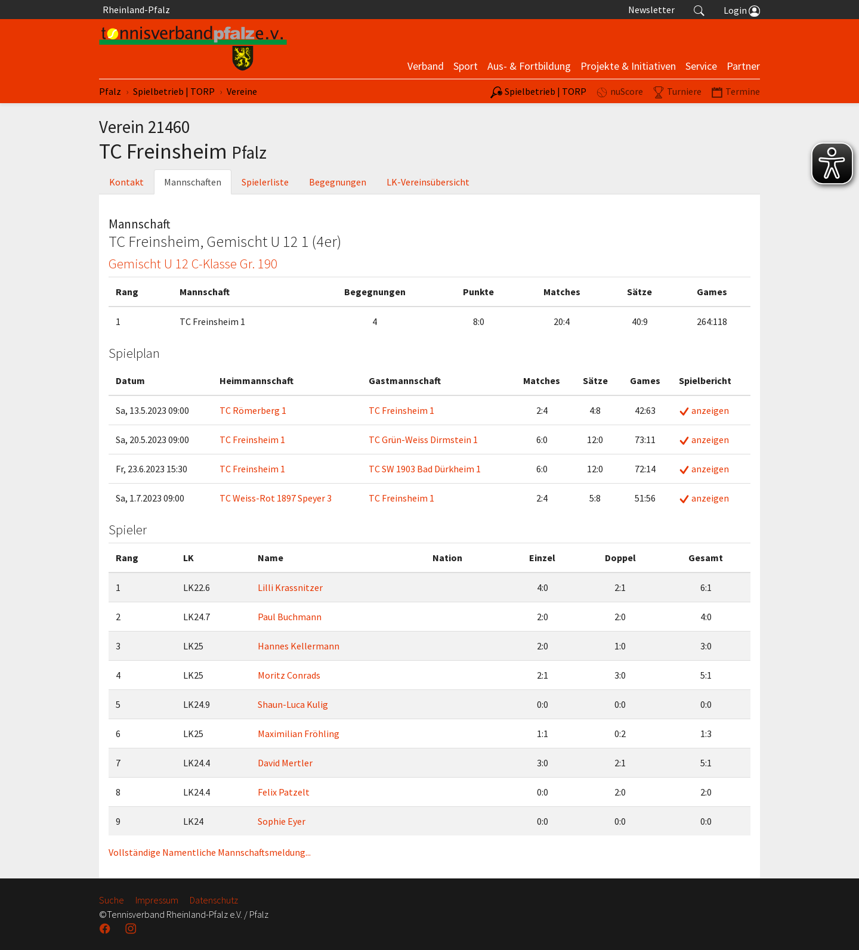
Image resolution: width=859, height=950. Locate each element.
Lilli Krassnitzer (290, 587)
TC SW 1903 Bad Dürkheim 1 (425, 469)
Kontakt (126, 182)
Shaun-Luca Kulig (293, 704)
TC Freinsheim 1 (401, 410)
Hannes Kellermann (298, 646)
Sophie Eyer (281, 821)
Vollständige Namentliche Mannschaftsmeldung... (210, 852)
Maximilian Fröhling (298, 733)
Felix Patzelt (284, 792)
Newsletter (651, 10)
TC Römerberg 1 (253, 410)
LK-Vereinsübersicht (428, 182)
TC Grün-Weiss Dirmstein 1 (423, 439)
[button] (699, 9)
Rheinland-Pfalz (134, 10)
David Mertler (285, 763)
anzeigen (704, 410)
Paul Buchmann (290, 617)
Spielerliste (265, 182)
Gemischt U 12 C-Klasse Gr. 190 (193, 263)
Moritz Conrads (289, 675)
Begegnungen (337, 182)
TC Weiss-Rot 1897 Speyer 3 (276, 498)
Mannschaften (192, 182)
